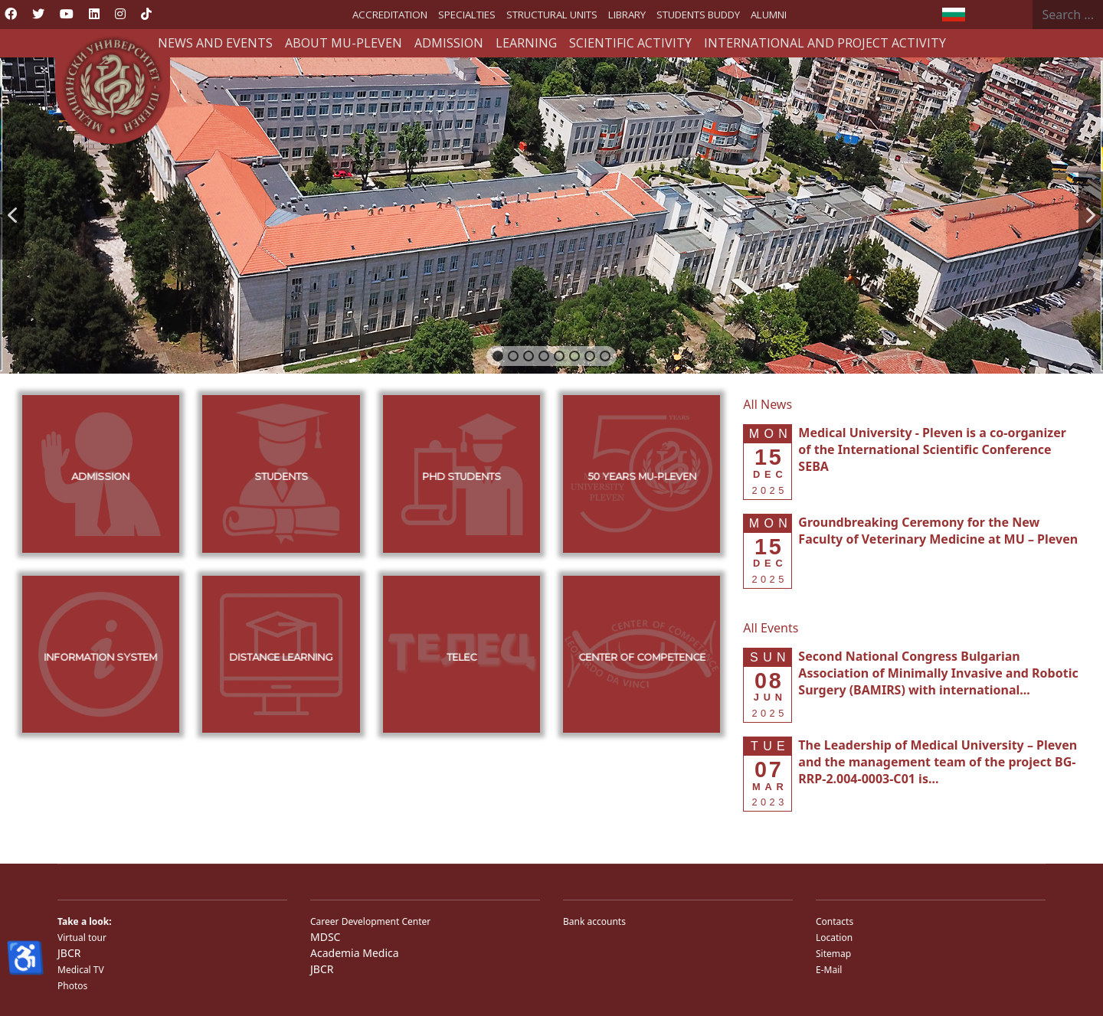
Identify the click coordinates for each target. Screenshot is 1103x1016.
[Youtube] (67, 13)
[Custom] (146, 13)
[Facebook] (11, 13)
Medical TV (80, 969)
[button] (12, 216)
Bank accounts (594, 921)
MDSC (325, 936)
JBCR (68, 953)
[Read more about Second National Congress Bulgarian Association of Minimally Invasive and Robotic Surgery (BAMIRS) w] (938, 673)
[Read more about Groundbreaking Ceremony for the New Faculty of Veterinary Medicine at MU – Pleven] (938, 530)
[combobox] (1068, 14)
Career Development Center (370, 921)
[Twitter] (38, 13)
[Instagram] (120, 13)
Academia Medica (354, 953)
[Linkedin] (94, 13)
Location (834, 937)
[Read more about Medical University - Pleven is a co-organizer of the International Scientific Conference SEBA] (932, 449)
